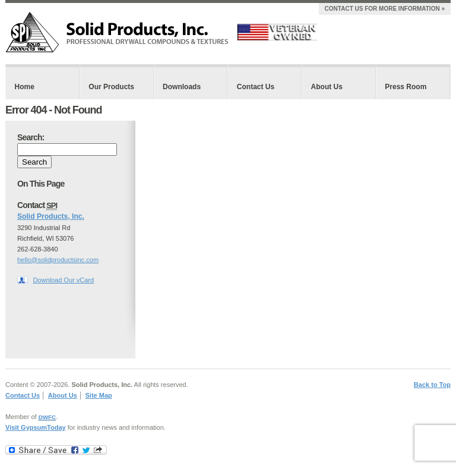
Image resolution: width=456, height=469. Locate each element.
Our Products (111, 87)
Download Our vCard (63, 280)
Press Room (405, 87)
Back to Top (432, 384)
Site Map (99, 395)
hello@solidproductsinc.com (58, 259)
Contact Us (255, 87)
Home (24, 87)
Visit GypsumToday (35, 427)
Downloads (182, 87)
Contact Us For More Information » (385, 8)
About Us (327, 87)
